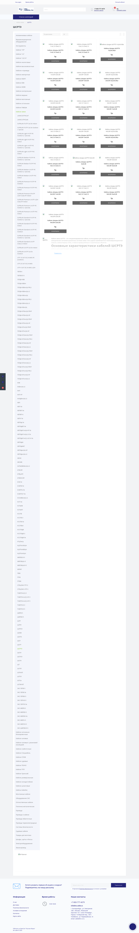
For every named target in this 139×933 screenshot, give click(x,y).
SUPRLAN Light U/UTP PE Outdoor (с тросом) (25, 147)
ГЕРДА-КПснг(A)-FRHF (24, 367)
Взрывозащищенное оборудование (23, 41)
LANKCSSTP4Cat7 (23, 116)
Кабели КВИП (21, 79)
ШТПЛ (19, 676)
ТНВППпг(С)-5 (22, 593)
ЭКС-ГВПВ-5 (21, 688)
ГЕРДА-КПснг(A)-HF (23, 375)
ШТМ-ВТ (20, 672)
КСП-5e (19, 502)
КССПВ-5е (20, 522)
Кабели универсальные (24, 778)
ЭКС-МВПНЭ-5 (22, 724)
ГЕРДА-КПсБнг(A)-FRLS (24, 339)
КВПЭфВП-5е (21, 426)
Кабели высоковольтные (25, 66)
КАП (18, 391)
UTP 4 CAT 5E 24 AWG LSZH (26, 267)
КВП (18, 402)
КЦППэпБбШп (22, 549)
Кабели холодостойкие (24, 782)
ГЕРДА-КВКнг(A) (22, 295)
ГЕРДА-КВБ (21, 279)
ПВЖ (18, 573)
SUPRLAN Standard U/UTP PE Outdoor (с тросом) (26, 237)
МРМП (19, 569)
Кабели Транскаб (22, 773)
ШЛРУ (19, 625)
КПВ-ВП (19, 470)
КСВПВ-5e (20, 486)
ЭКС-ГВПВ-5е (21, 692)
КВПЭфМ (20, 442)
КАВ (18, 383)
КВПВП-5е (20, 410)
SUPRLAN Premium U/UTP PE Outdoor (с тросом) (26, 207)
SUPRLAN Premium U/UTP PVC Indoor (27, 213)
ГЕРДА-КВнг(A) (22, 307)
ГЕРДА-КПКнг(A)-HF (23, 323)
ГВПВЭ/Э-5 (21, 275)
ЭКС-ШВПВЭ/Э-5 (22, 728)
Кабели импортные (23, 75)
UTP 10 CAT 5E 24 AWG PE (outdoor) (25, 259)
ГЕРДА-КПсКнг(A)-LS (24, 363)
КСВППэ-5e (21, 490)
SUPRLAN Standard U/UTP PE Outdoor (26, 231)
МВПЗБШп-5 (21, 561)
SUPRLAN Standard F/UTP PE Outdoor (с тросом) (26, 219)
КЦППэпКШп (21, 553)
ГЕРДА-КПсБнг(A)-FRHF (24, 335)
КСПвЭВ (20, 506)
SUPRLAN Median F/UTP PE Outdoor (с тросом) (26, 159)
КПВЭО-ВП (21, 478)
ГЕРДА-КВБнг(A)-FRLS (24, 287)
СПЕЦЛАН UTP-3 (22, 589)
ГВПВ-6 (19, 271)
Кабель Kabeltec (22, 790)
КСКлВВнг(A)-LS (22, 498)
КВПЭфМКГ (21, 446)
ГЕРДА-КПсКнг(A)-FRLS (24, 355)
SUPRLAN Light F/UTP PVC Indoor (25, 141)
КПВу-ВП (20, 474)
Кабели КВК (20, 83)
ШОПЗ (19, 637)
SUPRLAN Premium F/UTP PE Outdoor (26, 183)
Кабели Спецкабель (23, 753)
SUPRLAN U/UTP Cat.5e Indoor (27, 248)
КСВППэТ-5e (21, 494)
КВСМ (19, 458)
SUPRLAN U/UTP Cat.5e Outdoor (25, 253)
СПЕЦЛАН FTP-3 (22, 585)
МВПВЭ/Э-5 (21, 557)
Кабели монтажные (23, 99)
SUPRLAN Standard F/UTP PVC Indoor (27, 225)
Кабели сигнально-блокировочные (23, 733)
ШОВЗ (19, 633)
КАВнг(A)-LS (21, 387)
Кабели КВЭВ (20, 87)
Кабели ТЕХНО (21, 765)
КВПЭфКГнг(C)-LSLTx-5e (25, 438)
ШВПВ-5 (20, 613)
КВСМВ (19, 462)
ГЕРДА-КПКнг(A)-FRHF (24, 319)
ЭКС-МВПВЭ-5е (22, 716)
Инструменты (21, 46)
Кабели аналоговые (23, 62)
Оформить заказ (121, 10)
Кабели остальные (22, 103)
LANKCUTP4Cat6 (22, 120)
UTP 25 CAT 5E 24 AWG (24, 264)
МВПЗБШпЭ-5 (22, 565)
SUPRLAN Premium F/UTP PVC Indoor (27, 189)
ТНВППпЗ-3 (21, 605)
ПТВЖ (19, 581)
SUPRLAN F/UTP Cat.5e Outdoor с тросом (27, 129)
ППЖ (19, 577)
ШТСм (19, 680)
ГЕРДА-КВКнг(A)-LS (23, 303)
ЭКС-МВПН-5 (21, 720)
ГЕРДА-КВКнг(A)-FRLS (24, 299)
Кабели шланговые (23, 786)
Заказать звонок (98, 10)
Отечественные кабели (24, 802)
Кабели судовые (22, 761)
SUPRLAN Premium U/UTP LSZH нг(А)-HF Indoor (27, 201)
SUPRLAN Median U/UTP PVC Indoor (26, 177)
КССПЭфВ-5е (21, 537)
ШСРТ (19, 645)
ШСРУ (19, 653)
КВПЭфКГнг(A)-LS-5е (24, 434)
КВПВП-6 (20, 414)
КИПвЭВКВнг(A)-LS (23, 466)
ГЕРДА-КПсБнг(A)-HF (24, 343)
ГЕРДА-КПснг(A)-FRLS (24, 371)
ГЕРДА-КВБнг (21, 283)
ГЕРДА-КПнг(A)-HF (23, 331)
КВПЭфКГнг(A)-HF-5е (24, 430)
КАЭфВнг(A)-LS (22, 398)
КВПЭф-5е (20, 422)
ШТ (18, 664)
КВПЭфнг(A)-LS (22, 454)
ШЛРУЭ (19, 629)
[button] (3, 387)
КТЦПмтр (20, 541)
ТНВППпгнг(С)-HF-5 (23, 601)
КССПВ (19, 514)
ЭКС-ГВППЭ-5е (22, 704)
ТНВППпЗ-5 (21, 609)
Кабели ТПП (20, 769)
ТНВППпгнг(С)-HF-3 (23, 597)
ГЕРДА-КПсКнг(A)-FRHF (24, 351)
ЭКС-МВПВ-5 (21, 708)
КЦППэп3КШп (22, 545)
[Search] (84, 9)
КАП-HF (19, 395)
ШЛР (19, 621)
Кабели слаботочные (23, 749)
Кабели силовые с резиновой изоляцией (26, 744)
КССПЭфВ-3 (21, 533)
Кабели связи (20, 22)
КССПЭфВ (20, 530)
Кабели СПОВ (21, 757)
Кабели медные (21, 95)
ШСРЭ (19, 661)
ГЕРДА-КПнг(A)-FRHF (24, 327)
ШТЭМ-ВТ (20, 684)
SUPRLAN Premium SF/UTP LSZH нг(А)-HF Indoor (26, 195)
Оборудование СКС (23, 798)
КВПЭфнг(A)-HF (22, 450)
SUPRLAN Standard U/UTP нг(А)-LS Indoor (25, 243)
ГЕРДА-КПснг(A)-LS (23, 379)
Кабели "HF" (20, 50)
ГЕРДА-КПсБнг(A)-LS (24, 347)
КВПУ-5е (20, 418)
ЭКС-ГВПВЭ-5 (21, 696)
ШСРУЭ (19, 657)
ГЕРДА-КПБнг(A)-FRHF (24, 311)
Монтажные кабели (23, 794)
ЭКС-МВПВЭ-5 (22, 712)
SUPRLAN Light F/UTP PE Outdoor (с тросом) (25, 135)
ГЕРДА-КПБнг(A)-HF (23, 315)
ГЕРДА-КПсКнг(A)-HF (24, 359)
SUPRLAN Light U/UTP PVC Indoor (26, 153)
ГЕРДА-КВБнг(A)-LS (23, 291)
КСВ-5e (19, 482)
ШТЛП (19, 668)
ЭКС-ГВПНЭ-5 (21, 700)
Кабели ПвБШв (21, 107)
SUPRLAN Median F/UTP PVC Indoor (26, 165)
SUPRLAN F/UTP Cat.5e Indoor (27, 124)
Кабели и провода (22, 70)
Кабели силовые (22, 738)
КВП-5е (19, 406)
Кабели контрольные (23, 91)
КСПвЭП (20, 510)
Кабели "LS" (20, 54)
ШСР (19, 641)
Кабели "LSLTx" (21, 58)
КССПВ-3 (20, 518)
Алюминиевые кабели (24, 35)
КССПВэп (20, 526)
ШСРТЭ (19, 649)
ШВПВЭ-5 (20, 617)
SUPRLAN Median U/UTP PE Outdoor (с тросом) (26, 171)
